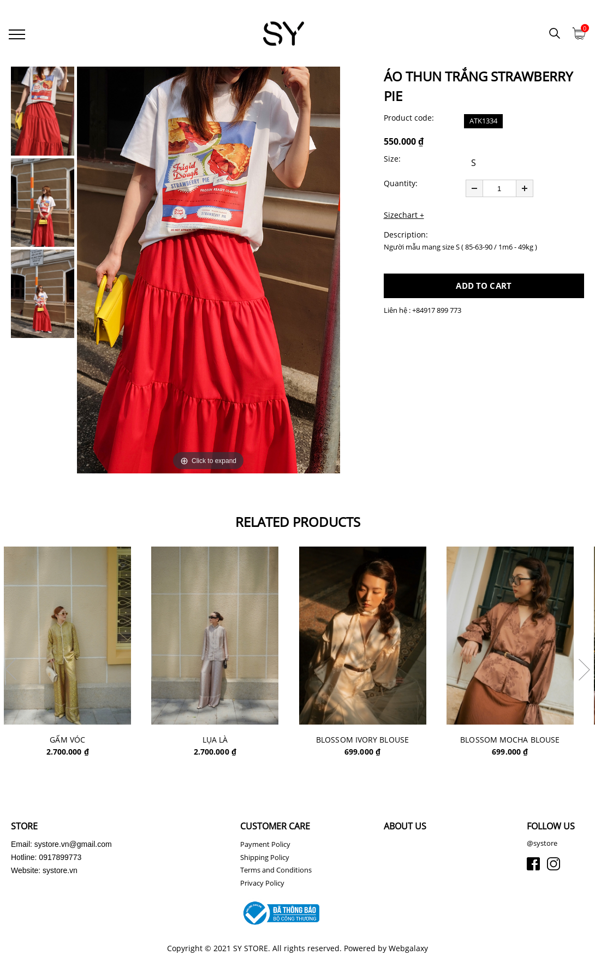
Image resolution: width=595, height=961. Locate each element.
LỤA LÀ (223, 741)
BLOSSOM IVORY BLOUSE (373, 741)
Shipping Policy (264, 860)
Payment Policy (265, 847)
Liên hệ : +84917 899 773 (422, 312)
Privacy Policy (262, 886)
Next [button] (584, 672)
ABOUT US (405, 829)
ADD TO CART (483, 287)
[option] (208, 271)
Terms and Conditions (276, 873)
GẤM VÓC (74, 741)
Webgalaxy (408, 951)
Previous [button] (11, 672)
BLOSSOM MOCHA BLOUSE (522, 741)
